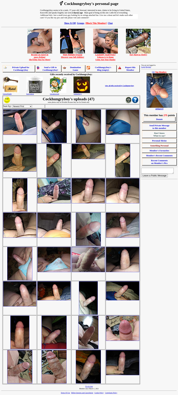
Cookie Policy (99, 393)
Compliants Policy (111, 393)
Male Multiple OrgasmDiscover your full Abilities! (72, 55)
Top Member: (161, 72)
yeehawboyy (78, 94)
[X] (153, 72)
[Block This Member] (96, 23)
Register (148, 67)
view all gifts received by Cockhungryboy (119, 86)
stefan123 (159, 109)
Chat (110, 23)
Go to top (89, 386)
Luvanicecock (54, 94)
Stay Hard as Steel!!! (138, 54)
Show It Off (70, 23)
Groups (80, 23)
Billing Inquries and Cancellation (82, 393)
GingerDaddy (7, 94)
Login (143, 67)
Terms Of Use (65, 393)
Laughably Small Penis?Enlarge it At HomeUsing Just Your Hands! (105, 56)
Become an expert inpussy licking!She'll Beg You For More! (39, 56)
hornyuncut (30, 94)
